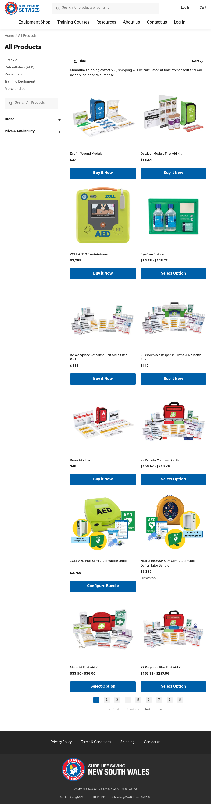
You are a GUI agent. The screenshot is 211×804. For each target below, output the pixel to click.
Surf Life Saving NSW (71, 797)
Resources (106, 22)
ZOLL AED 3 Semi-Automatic (90, 255)
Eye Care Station (152, 255)
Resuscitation (15, 75)
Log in (185, 8)
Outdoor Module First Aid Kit (161, 154)
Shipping (127, 742)
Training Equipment (20, 82)
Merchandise (15, 89)
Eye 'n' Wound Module (86, 154)
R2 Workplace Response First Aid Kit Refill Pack (99, 358)
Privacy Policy (61, 742)
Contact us (157, 22)
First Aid (11, 61)
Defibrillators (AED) (19, 68)
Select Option (173, 274)
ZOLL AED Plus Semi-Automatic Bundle (98, 561)
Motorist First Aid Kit (85, 668)
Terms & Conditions (96, 742)
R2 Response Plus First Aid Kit (162, 668)
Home (9, 36)
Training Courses (73, 22)
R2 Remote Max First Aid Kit (160, 460)
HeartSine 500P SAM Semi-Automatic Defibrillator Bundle (168, 564)
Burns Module (80, 460)
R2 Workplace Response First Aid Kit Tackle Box (171, 358)
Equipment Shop (34, 22)
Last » (162, 710)
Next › (148, 710)
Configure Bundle (103, 586)
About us (131, 22)
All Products (27, 36)
